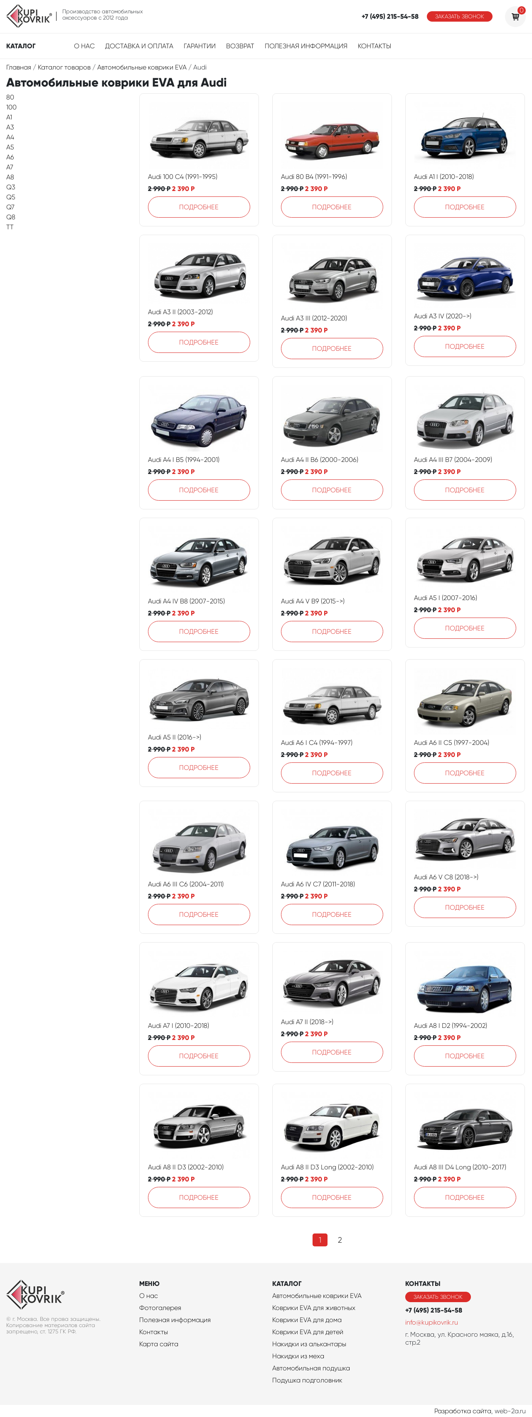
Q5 (10, 197)
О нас (84, 46)
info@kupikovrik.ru (431, 1322)
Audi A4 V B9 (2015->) (313, 601)
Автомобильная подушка (311, 1368)
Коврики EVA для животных (313, 1308)
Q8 (10, 217)
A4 (10, 137)
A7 (9, 167)
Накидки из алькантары (309, 1344)
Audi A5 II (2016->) (174, 737)
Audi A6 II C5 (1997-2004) (451, 743)
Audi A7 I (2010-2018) (178, 1026)
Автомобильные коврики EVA (317, 1296)
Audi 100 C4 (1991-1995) (182, 177)
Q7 (10, 207)
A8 (10, 177)
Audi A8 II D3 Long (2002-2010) (327, 1167)
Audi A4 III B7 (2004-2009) (453, 460)
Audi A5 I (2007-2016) (445, 598)
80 (10, 97)
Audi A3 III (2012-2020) (314, 318)
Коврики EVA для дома (307, 1320)
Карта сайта (158, 1344)
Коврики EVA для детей (307, 1332)
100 (11, 107)
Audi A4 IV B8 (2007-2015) (186, 601)
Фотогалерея (160, 1308)
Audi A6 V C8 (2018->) (446, 877)
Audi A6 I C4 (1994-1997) (316, 743)
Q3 (10, 187)
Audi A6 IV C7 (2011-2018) (318, 884)
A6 (10, 157)
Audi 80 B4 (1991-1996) (314, 177)
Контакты (374, 46)
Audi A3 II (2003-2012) (180, 312)
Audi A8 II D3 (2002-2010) (186, 1167)
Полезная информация (306, 46)
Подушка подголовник (307, 1380)
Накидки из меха (298, 1356)
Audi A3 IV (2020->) (442, 316)
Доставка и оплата (139, 46)
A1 (9, 117)
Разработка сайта (462, 1411)
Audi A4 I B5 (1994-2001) (183, 460)
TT (10, 227)
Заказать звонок (459, 16)
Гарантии (200, 46)
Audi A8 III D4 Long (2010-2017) (460, 1167)
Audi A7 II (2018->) (307, 1022)
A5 (10, 147)
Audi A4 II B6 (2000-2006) (319, 460)
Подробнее (199, 207)
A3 (10, 127)
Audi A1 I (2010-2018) (444, 177)
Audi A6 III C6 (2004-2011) (186, 884)
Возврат (240, 46)
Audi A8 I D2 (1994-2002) (450, 1026)
